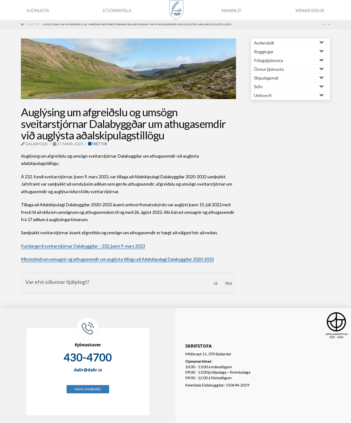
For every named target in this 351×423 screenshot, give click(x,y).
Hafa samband (88, 389)
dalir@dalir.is (88, 370)
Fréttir (97, 144)
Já (215, 283)
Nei (228, 283)
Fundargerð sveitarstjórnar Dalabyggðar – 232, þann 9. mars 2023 (83, 246)
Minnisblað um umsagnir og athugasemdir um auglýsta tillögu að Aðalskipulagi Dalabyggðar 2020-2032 (117, 259)
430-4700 (88, 357)
